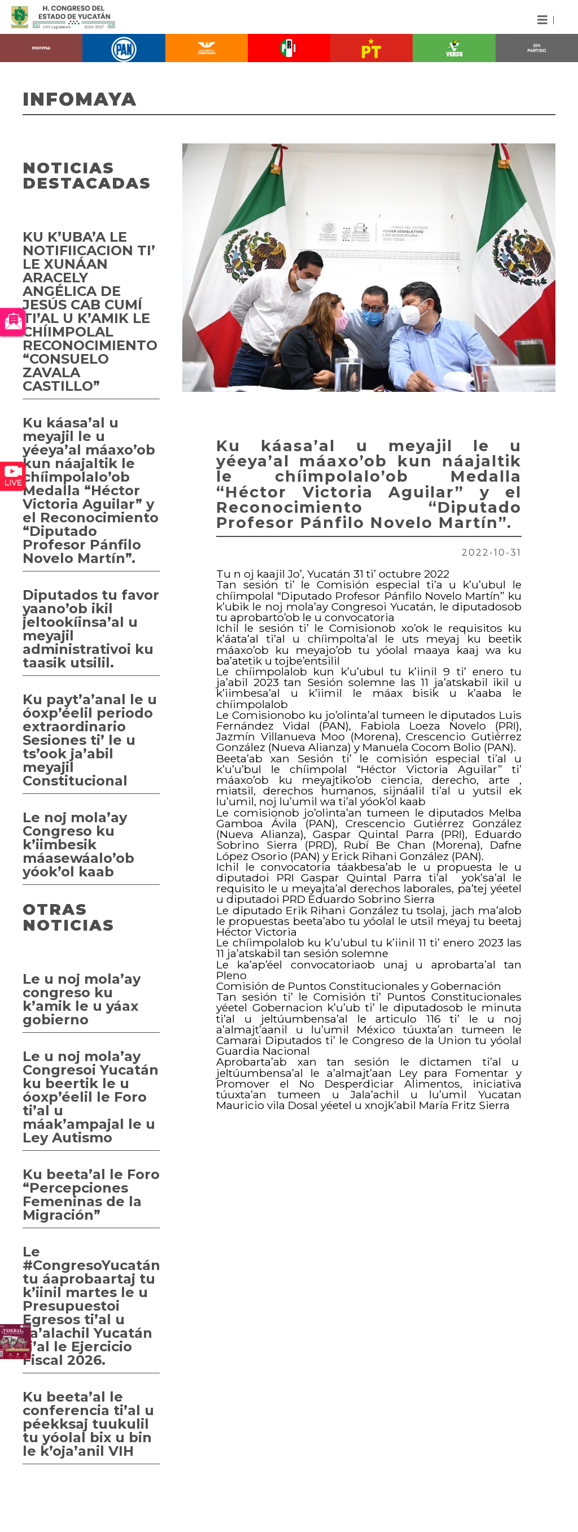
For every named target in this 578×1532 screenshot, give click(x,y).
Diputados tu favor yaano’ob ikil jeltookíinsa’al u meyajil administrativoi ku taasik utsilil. (91, 629)
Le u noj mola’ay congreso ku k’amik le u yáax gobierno (82, 999)
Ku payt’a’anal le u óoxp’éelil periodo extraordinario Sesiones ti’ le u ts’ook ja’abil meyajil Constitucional (90, 740)
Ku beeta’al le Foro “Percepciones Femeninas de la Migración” (91, 1194)
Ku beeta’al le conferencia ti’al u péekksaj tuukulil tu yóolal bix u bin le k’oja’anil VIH (88, 1424)
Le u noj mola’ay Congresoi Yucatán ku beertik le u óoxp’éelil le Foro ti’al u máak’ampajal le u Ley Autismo (91, 1097)
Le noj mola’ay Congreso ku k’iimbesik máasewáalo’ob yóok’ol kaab (78, 844)
